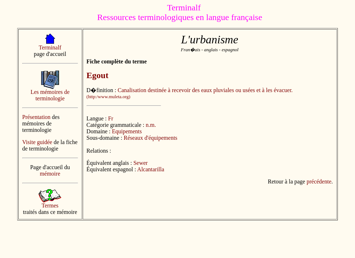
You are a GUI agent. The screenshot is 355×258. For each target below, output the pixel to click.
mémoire (50, 174)
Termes (50, 205)
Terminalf (50, 47)
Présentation (36, 117)
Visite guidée (37, 142)
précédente (319, 181)
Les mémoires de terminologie (49, 95)
